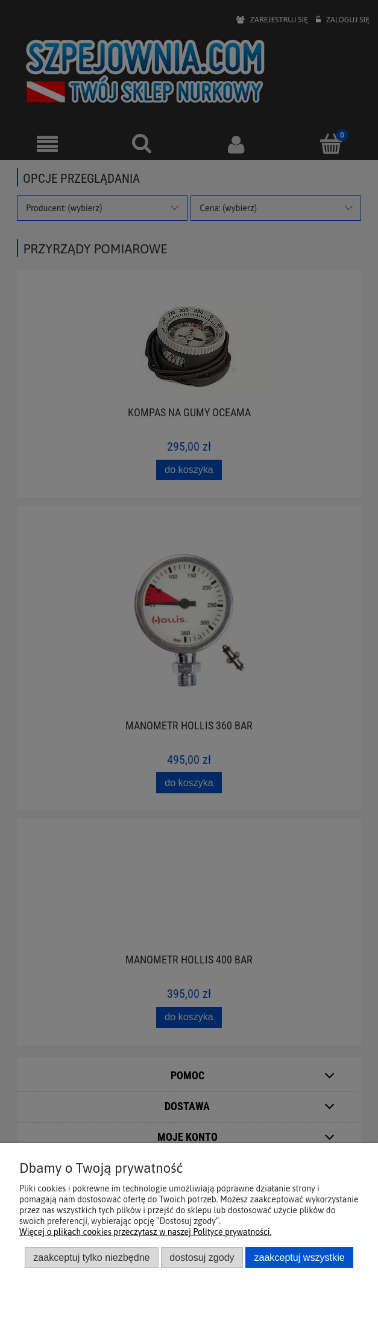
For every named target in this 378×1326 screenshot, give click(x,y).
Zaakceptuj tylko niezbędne (91, 1257)
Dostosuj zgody (201, 1257)
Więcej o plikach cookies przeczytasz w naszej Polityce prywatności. (145, 1232)
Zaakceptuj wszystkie (299, 1257)
